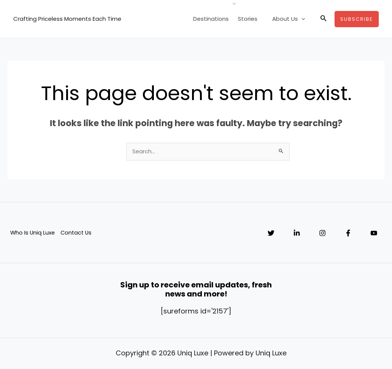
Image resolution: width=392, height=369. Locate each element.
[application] (303, 19)
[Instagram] (322, 233)
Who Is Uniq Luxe (32, 233)
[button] (323, 19)
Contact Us (77, 233)
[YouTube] (373, 233)
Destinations (218, 19)
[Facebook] (348, 233)
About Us (290, 19)
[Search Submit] (281, 151)
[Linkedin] (296, 233)
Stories (253, 19)
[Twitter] (271, 233)
